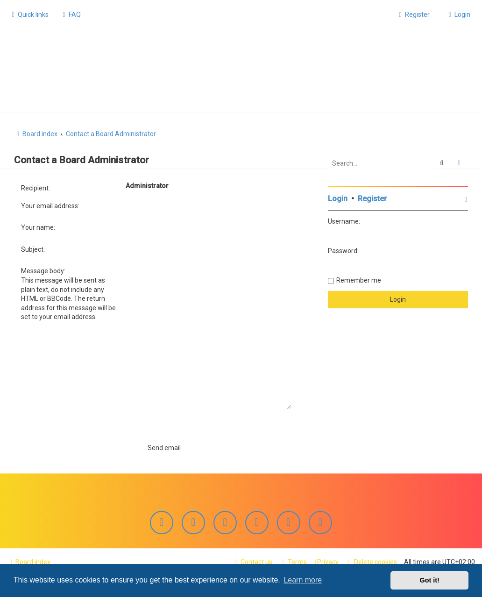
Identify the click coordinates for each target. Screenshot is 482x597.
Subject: (33, 248)
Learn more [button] (303, 580)
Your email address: (50, 204)
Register (372, 197)
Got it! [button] (429, 580)
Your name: (38, 226)
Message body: (43, 270)
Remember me (358, 279)
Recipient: (35, 187)
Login (337, 197)
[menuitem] (70, 14)
